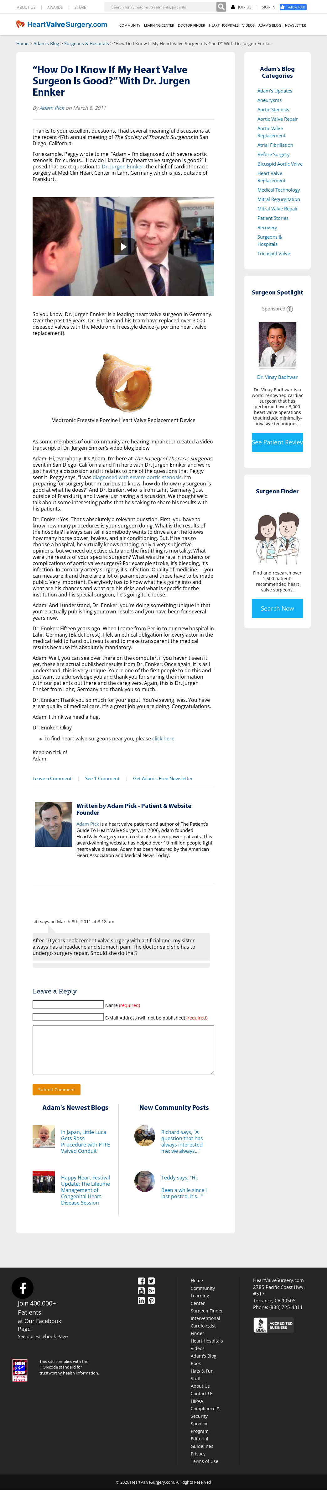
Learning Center (200, 1308)
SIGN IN (268, 7)
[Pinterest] (151, 1310)
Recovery (267, 227)
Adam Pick (51, 107)
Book (196, 1372)
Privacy (198, 1463)
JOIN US (241, 7)
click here (163, 738)
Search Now (277, 608)
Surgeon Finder (207, 1320)
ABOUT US (26, 7)
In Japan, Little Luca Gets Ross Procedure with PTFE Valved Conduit (85, 1150)
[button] (123, 246)
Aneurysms (269, 100)
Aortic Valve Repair (277, 119)
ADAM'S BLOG (269, 25)
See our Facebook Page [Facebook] (43, 1345)
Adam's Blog (46, 43)
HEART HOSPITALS (224, 25)
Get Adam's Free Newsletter (159, 778)
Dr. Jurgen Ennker (122, 166)
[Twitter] (151, 1290)
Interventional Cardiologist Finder (205, 1334)
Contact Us (202, 1403)
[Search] (221, 7)
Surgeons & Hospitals (86, 43)
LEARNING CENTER (159, 25)
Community (203, 1297)
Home (22, 43)
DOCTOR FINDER (191, 25)
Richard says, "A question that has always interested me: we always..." (182, 1150)
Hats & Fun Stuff (202, 1383)
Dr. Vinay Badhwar (277, 377)
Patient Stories (272, 218)
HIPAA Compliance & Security (205, 1417)
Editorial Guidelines (202, 1451)
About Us (200, 1395)
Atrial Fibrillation (275, 145)
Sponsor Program (200, 1436)
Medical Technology (278, 190)
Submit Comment (56, 1099)
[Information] (290, 308)
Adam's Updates (274, 90)
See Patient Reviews (277, 442)
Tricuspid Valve (273, 253)
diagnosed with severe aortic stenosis (137, 477)
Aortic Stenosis (273, 109)
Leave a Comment (51, 778)
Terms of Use (204, 1470)
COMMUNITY (129, 25)
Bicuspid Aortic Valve (280, 164)
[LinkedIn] (141, 1310)
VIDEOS (248, 25)
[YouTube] (141, 1300)
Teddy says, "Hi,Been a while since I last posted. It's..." (184, 1196)
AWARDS (55, 7)
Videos (198, 1357)
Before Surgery (273, 154)
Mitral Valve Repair (277, 208)
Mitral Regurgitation (278, 199)
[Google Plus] (151, 1300)
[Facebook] (295, 7)
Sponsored (273, 308)
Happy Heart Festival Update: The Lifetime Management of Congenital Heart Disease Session (85, 1199)
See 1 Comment (100, 778)
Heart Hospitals (207, 1350)
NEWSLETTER (295, 25)
